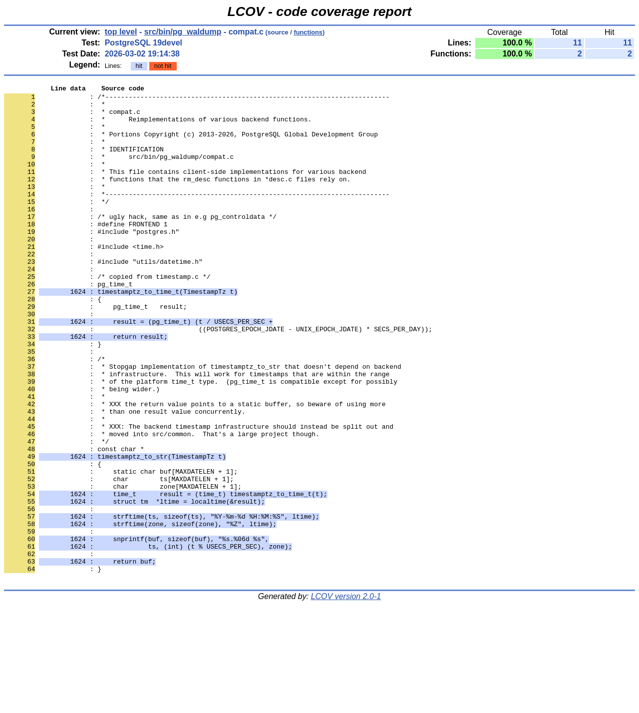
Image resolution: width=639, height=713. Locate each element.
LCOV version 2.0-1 (346, 695)
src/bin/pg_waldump (183, 31)
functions (308, 32)
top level (121, 31)
